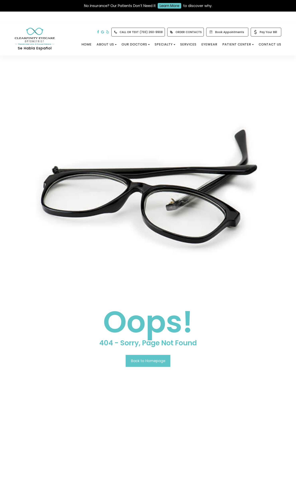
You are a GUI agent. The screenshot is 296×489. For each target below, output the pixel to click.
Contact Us (270, 44)
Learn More (169, 5)
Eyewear (209, 44)
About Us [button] (107, 44)
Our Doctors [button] (136, 44)
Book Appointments (226, 32)
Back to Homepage (148, 360)
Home (86, 44)
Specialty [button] (165, 44)
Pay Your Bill (264, 32)
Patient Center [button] (238, 44)
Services (188, 44)
